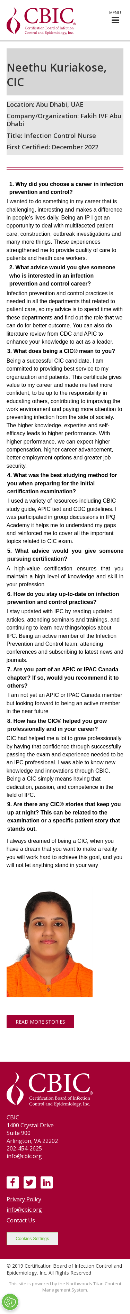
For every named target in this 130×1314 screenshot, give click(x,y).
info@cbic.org (24, 1209)
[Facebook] (12, 1182)
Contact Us (21, 1220)
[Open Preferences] (10, 1302)
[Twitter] (30, 1182)
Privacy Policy (24, 1199)
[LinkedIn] (46, 1182)
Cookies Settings (32, 1238)
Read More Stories (40, 1021)
